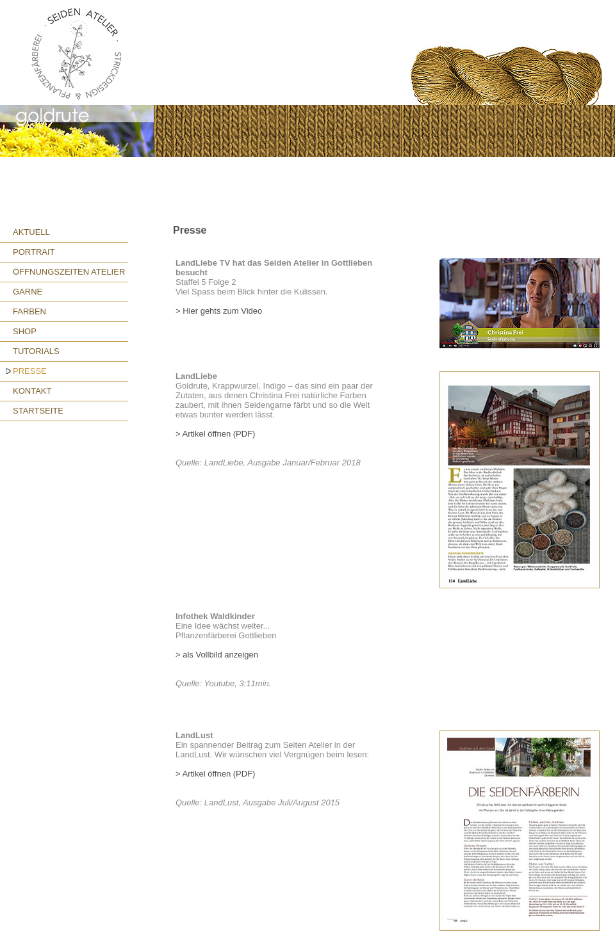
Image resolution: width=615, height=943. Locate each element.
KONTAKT (32, 391)
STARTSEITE (38, 410)
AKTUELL (31, 232)
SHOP (25, 331)
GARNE (27, 291)
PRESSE (30, 371)
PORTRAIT (34, 252)
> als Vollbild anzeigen (217, 654)
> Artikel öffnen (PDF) (215, 434)
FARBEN (29, 311)
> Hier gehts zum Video (219, 311)
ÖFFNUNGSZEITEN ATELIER (69, 272)
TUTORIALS (36, 351)
